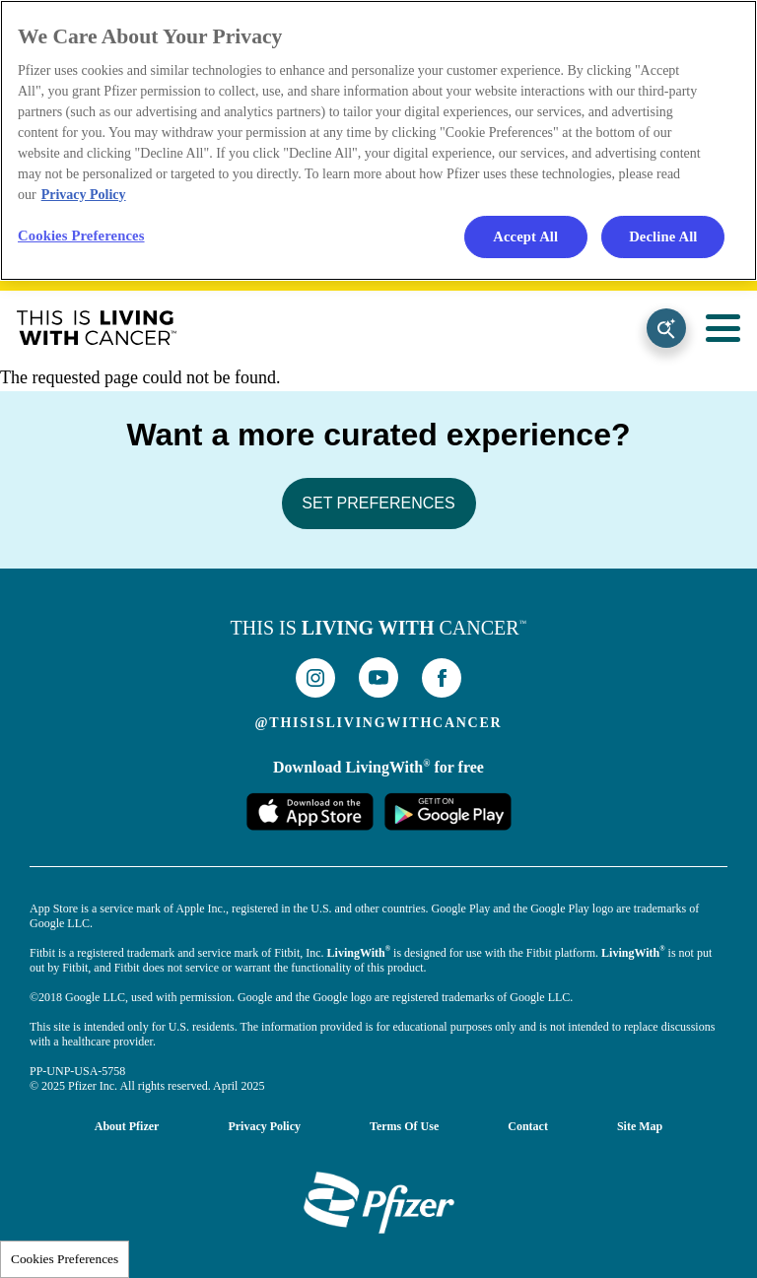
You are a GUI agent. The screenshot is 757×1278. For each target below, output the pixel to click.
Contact (528, 1126)
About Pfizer (127, 1126)
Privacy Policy (264, 1126)
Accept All (525, 236)
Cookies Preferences (64, 1258)
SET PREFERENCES (378, 503)
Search (666, 328)
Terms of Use (404, 1126)
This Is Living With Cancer (96, 328)
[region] (378, 140)
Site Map (639, 1126)
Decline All (663, 236)
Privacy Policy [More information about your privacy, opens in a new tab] (83, 194)
